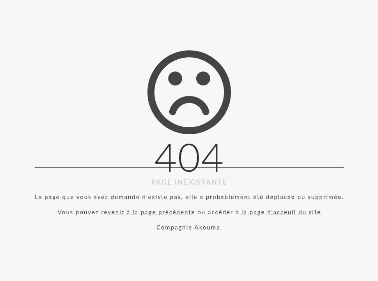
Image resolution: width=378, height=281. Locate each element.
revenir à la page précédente (148, 211)
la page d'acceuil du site (281, 211)
